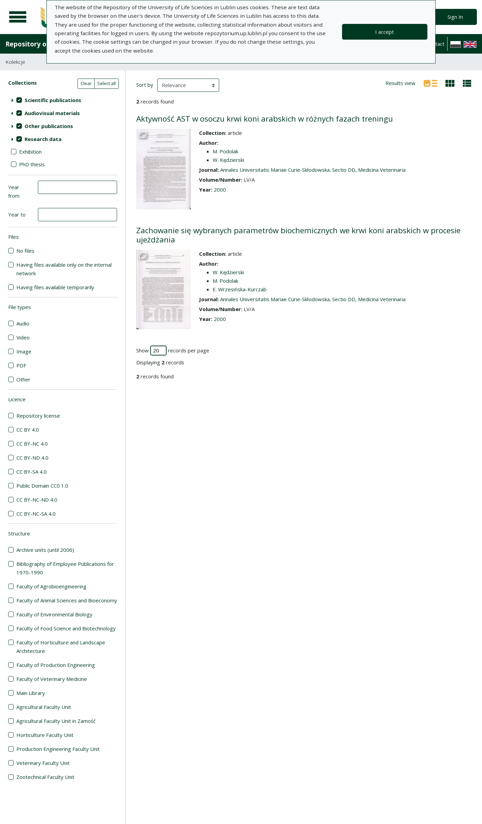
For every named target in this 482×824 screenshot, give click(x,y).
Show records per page (172, 350)
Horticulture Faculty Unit (44, 734)
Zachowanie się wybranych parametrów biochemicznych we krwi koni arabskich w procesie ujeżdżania (298, 235)
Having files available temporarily (55, 287)
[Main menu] (17, 17)
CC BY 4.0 (27, 429)
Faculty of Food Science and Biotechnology (66, 628)
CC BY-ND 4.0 (32, 457)
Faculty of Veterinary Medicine (51, 678)
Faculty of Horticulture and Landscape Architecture (60, 646)
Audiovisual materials (52, 113)
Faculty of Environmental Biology (54, 614)
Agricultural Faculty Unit (43, 706)
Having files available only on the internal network (64, 269)
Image (23, 351)
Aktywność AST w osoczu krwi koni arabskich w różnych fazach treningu (264, 118)
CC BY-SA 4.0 (31, 471)
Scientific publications (53, 100)
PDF (21, 365)
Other (23, 379)
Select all (106, 83)
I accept (384, 31)
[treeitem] (62, 100)
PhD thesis (32, 164)
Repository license (38, 415)
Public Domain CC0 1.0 (42, 485)
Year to (17, 214)
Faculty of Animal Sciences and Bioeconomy (66, 600)
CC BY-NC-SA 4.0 (36, 513)
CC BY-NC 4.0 (32, 443)
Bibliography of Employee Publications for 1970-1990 (65, 568)
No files (25, 250)
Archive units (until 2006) (45, 549)
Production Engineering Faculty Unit (58, 748)
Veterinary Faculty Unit (43, 762)
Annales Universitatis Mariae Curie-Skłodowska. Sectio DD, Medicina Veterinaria (313, 169)
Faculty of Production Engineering (55, 664)
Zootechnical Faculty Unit (45, 776)
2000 (220, 189)
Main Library (30, 692)
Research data (43, 139)
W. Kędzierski (228, 159)
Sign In (455, 16)
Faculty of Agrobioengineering (51, 586)
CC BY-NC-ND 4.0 (36, 499)
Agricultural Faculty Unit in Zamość (56, 720)
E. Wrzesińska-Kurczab (240, 289)
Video (23, 337)
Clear (86, 83)
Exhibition (30, 151)
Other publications (49, 126)
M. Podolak (225, 151)
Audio (22, 323)
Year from (13, 191)
